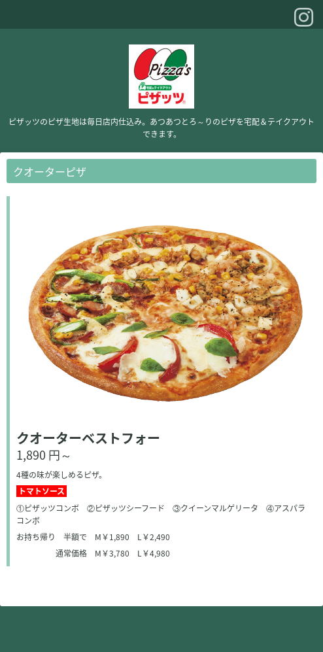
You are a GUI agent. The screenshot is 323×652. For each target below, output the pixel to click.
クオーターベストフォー (88, 437)
